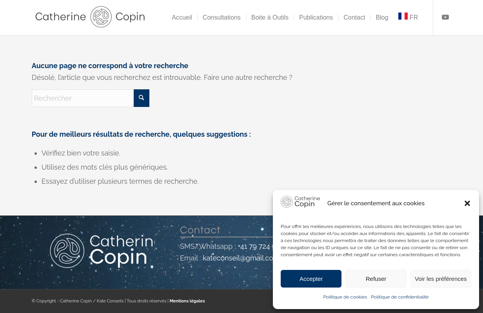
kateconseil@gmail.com (241, 258)
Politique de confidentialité (400, 297)
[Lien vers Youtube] (445, 17)
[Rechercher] (90, 98)
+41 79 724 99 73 (263, 246)
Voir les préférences (441, 278)
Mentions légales (187, 301)
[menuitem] (182, 17)
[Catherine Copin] (90, 17)
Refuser (376, 278)
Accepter (311, 278)
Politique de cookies (345, 297)
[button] (467, 203)
